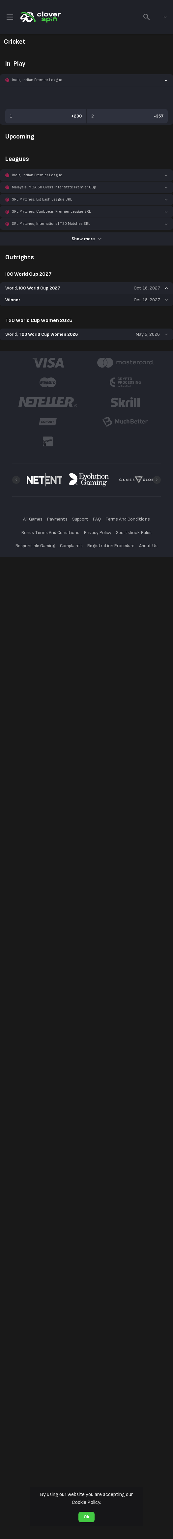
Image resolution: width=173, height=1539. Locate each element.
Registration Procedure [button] (110, 545)
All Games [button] (32, 519)
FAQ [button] (97, 519)
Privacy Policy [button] (97, 532)
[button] (86, 80)
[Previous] (16, 480)
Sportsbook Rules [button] (133, 532)
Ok (86, 1517)
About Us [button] (148, 545)
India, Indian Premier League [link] (37, 79)
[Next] (157, 480)
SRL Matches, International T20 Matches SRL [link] (51, 223)
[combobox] (160, 17)
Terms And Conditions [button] (127, 519)
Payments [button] (57, 519)
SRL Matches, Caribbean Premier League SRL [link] (51, 211)
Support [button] (80, 519)
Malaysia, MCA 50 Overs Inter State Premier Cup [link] (54, 187)
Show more (86, 239)
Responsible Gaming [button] (35, 545)
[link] (40, 17)
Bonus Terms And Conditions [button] (50, 532)
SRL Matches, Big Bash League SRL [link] (42, 199)
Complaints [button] (71, 545)
